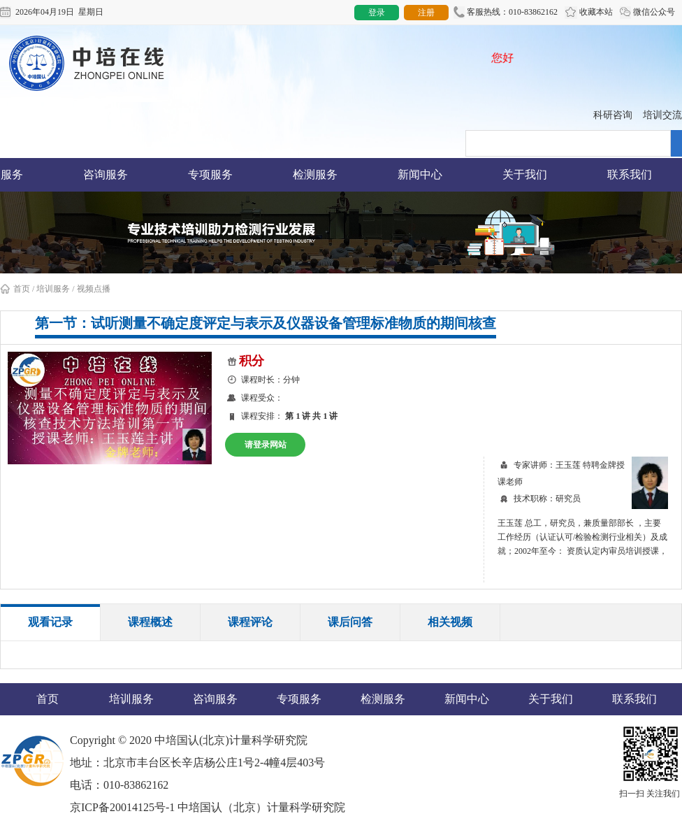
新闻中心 (420, 174)
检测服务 (315, 174)
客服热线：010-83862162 (506, 12)
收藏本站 (589, 12)
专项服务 (210, 174)
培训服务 (53, 289)
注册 (426, 12)
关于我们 (524, 174)
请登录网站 (265, 445)
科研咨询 (612, 115)
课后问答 (350, 622)
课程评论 (250, 622)
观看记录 (50, 622)
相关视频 (450, 622)
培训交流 (662, 115)
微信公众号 (647, 12)
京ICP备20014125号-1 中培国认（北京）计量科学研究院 (207, 807)
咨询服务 (105, 174)
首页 (15, 289)
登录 (376, 12)
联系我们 (629, 174)
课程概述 (150, 622)
